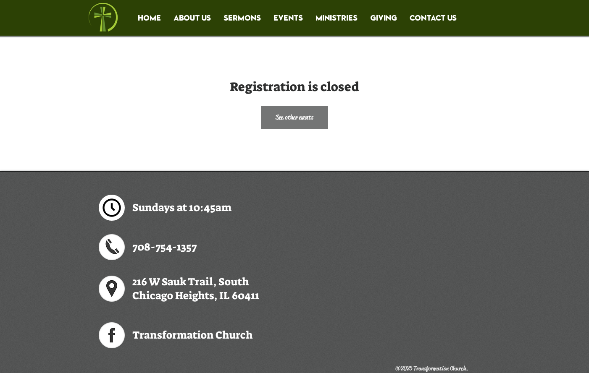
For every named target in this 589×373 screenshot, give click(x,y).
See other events (294, 117)
